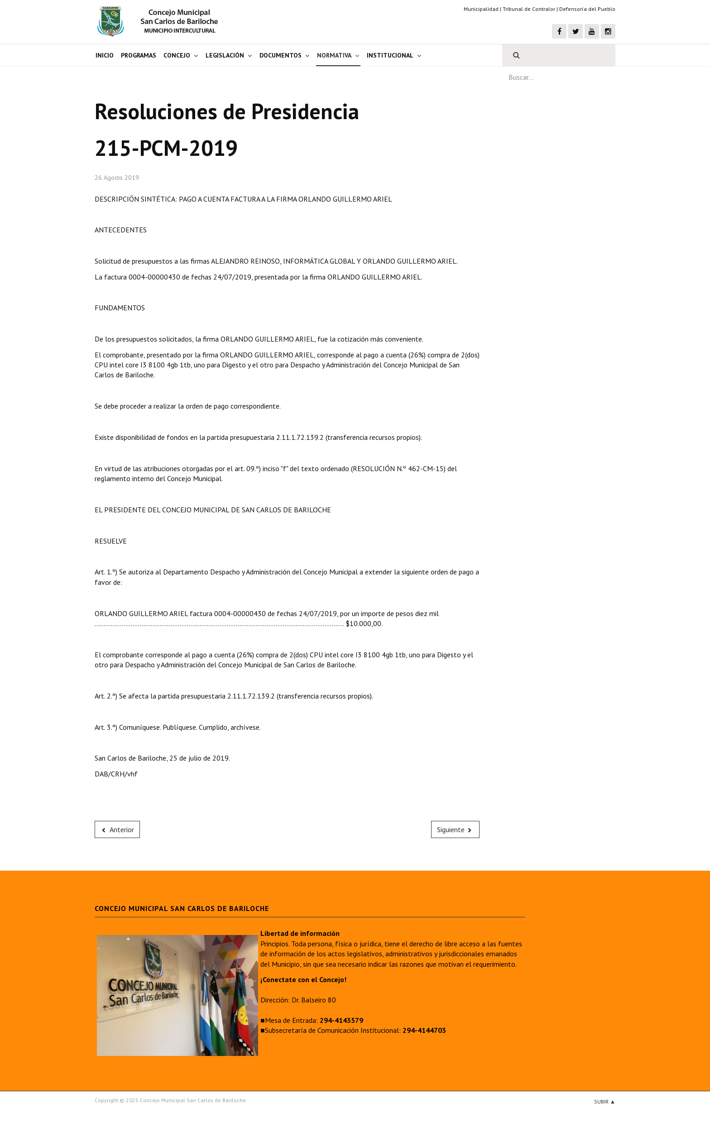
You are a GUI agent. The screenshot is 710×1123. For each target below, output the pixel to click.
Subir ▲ (604, 1101)
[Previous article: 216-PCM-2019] (117, 829)
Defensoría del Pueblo (587, 8)
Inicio (105, 55)
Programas (138, 55)
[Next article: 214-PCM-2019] (455, 829)
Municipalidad (481, 8)
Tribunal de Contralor (529, 8)
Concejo (176, 55)
